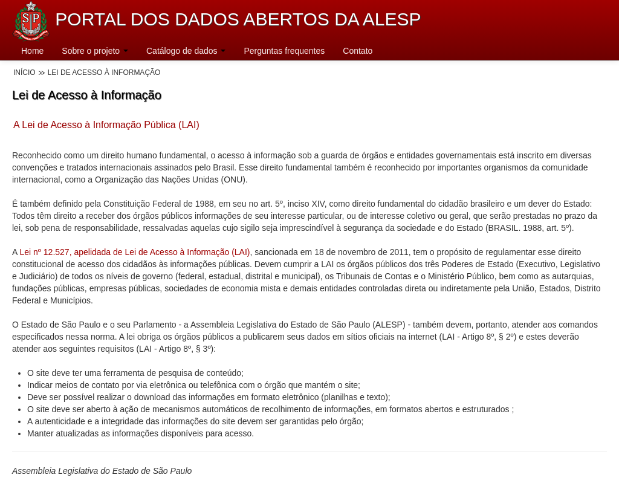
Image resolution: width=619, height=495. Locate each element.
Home (32, 51)
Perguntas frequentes (284, 51)
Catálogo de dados (185, 51)
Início (24, 72)
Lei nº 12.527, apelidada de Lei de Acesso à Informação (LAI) (134, 252)
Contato (357, 51)
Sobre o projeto (95, 51)
